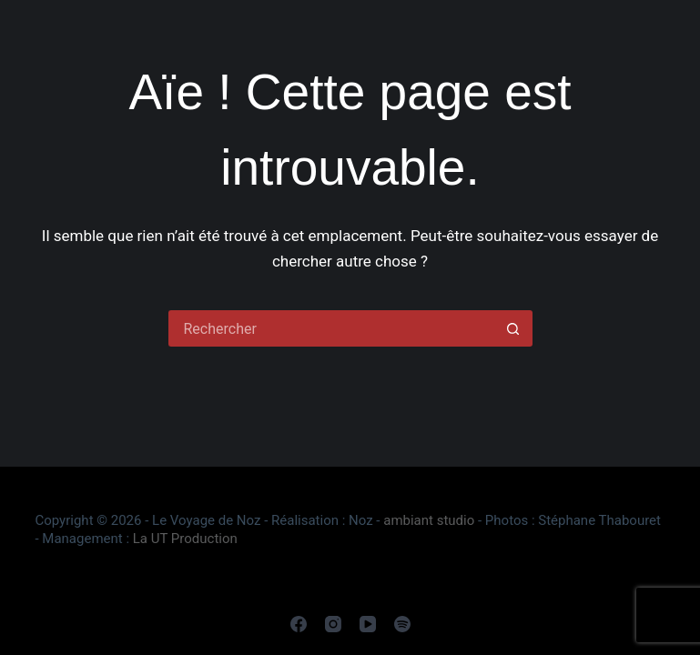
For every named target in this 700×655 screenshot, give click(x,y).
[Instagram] (333, 624)
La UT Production (185, 538)
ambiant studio (428, 520)
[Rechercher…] (332, 328)
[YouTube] (368, 624)
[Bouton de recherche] (514, 328)
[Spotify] (402, 624)
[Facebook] (298, 624)
